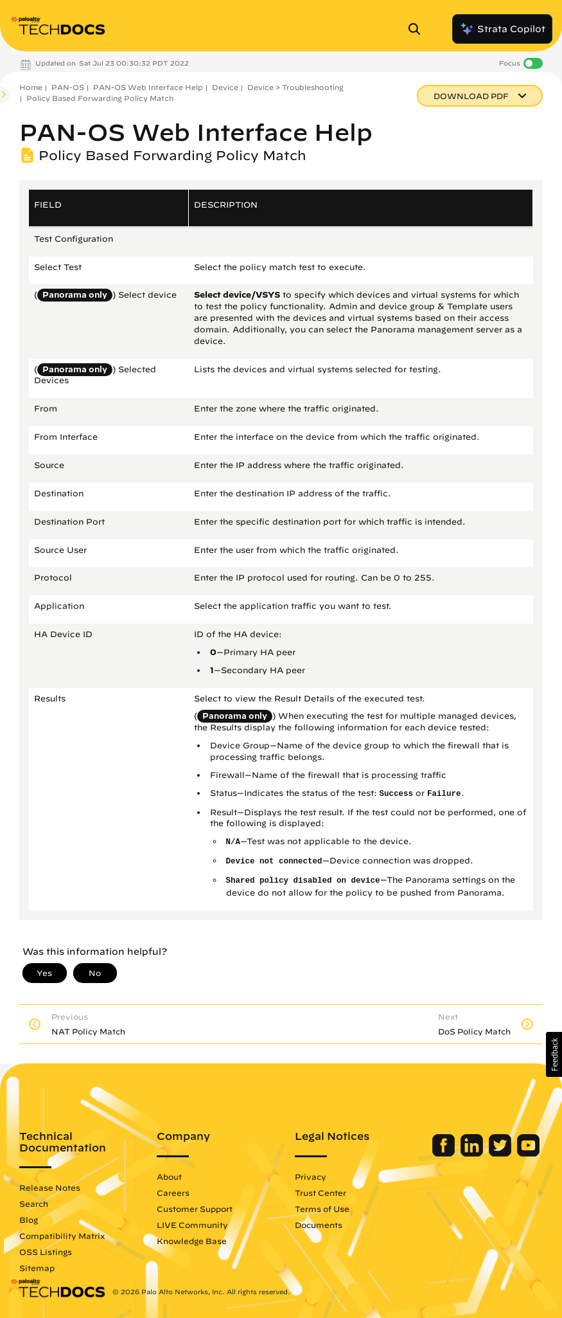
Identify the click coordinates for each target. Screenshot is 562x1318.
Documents (318, 1224)
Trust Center (320, 1192)
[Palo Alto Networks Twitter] (501, 1153)
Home (30, 87)
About (169, 1176)
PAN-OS (67, 87)
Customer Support (195, 1208)
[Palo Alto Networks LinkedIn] (473, 1153)
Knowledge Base (192, 1240)
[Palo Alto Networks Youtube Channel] (528, 1153)
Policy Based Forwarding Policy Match (99, 98)
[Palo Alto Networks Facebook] (444, 1153)
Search (33, 1203)
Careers (173, 1192)
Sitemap (37, 1267)
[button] (554, 1054)
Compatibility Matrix (62, 1235)
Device (225, 87)
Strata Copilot (502, 29)
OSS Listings (45, 1251)
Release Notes (49, 1187)
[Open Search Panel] (418, 29)
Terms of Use (322, 1208)
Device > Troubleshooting (295, 87)
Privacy (310, 1176)
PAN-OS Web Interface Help (148, 87)
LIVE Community (192, 1224)
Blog (28, 1219)
